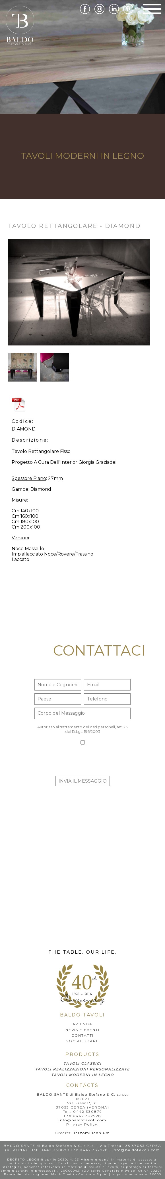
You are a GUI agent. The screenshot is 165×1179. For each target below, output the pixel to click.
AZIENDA (82, 1024)
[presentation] (82, 762)
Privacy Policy (82, 1124)
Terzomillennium (91, 1133)
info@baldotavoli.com (82, 1120)
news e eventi (82, 1030)
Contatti (82, 1035)
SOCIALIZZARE (82, 1041)
